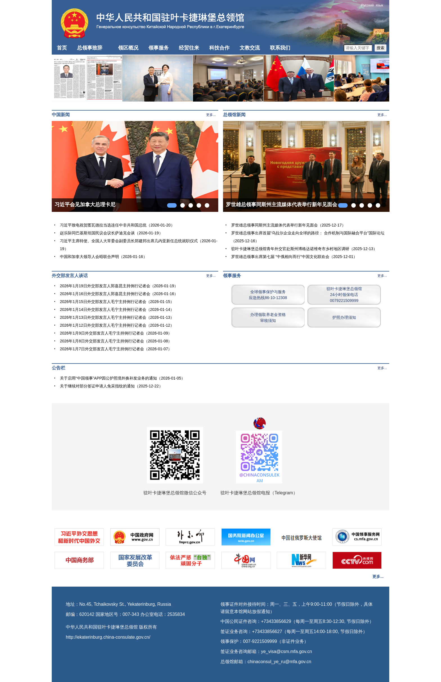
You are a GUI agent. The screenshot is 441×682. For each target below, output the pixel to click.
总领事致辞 (89, 48)
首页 (62, 48)
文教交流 (250, 48)
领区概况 (128, 48)
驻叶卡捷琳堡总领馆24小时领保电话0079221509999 (344, 294)
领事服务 (158, 48)
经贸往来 (189, 48)
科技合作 (219, 48)
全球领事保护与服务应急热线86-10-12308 (268, 295)
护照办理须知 (344, 317)
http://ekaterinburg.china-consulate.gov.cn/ (108, 637)
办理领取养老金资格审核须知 (268, 317)
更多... (211, 115)
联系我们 (280, 48)
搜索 (380, 48)
